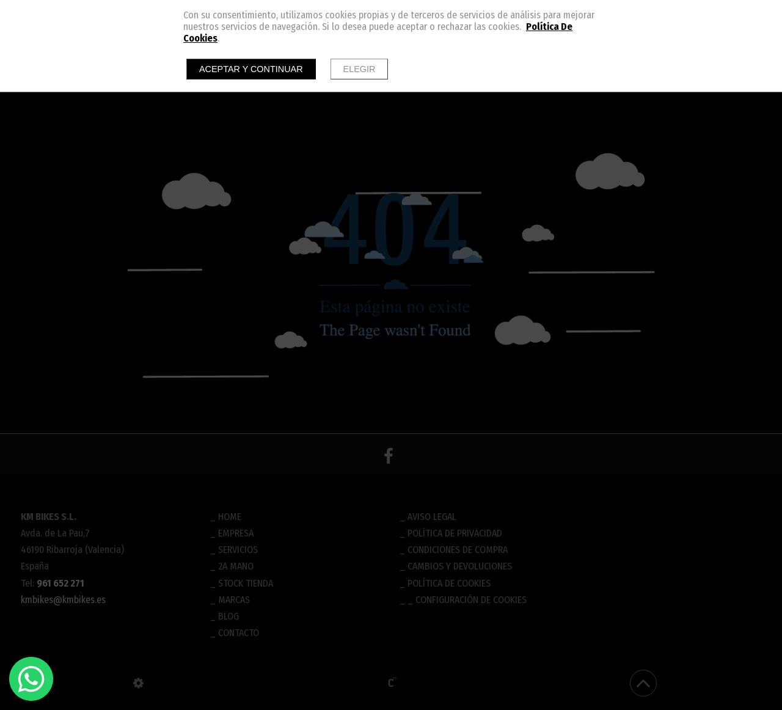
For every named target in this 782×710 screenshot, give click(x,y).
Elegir (359, 69)
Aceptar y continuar (251, 69)
